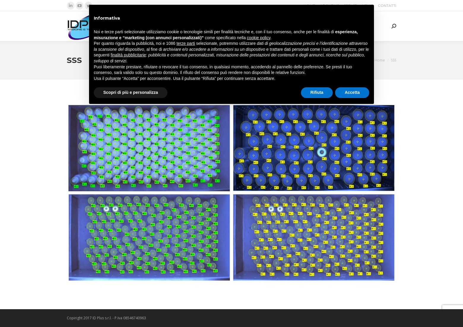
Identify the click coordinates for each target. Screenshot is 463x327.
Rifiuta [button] (317, 92)
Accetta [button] (352, 92)
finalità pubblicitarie (128, 55)
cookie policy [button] (258, 37)
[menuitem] (387, 5)
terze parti (186, 43)
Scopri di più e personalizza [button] (130, 92)
